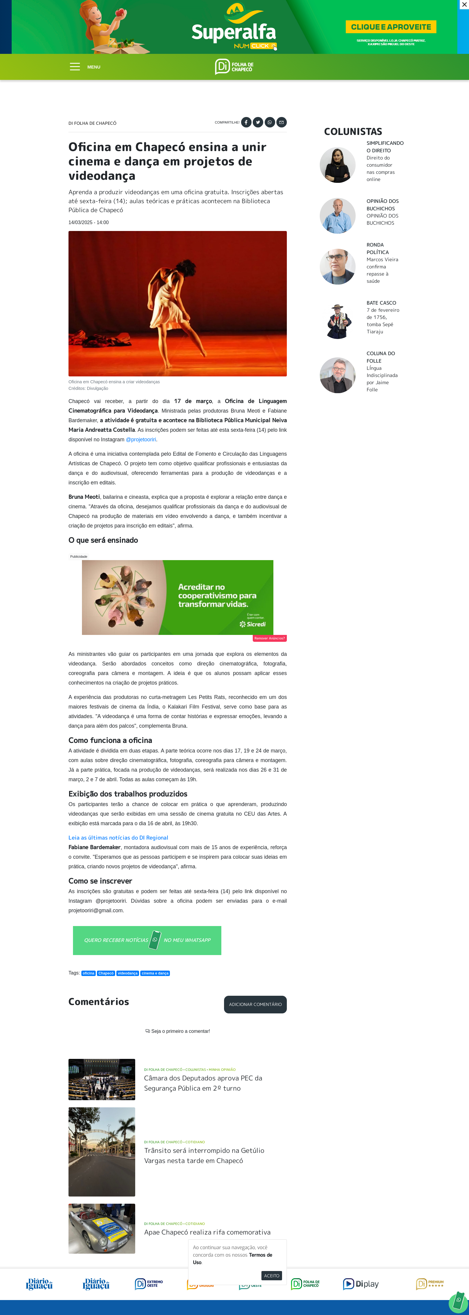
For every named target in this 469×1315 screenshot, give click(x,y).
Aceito (271, 1275)
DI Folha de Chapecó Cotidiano (174, 1142)
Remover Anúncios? (270, 638)
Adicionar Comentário (255, 1004)
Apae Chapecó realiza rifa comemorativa (207, 1232)
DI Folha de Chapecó (92, 123)
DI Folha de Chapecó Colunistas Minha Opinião (190, 1069)
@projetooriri (141, 440)
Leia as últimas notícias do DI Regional (118, 837)
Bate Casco (381, 303)
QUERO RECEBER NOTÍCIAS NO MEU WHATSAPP (147, 940)
